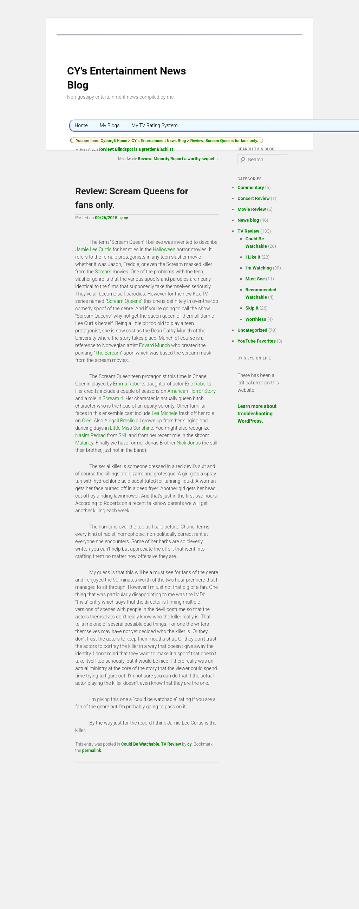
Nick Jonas (189, 443)
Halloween (164, 249)
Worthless (256, 319)
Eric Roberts (198, 384)
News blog (248, 220)
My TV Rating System (154, 125)
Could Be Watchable (140, 744)
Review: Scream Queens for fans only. (224, 140)
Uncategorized (252, 330)
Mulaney (84, 443)
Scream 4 (113, 398)
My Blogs (110, 125)
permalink (91, 750)
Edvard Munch (154, 345)
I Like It (253, 257)
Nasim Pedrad (90, 435)
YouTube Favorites (256, 341)
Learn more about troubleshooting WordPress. (256, 413)
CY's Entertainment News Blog (158, 140)
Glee (86, 420)
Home (80, 125)
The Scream (108, 353)
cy (126, 217)
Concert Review (253, 198)
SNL (123, 435)
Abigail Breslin (119, 420)
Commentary (250, 187)
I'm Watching (259, 268)
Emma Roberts (129, 384)
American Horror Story (192, 391)
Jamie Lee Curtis (93, 249)
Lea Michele (164, 413)
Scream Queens (124, 301)
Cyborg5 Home (114, 140)
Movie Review (251, 209)
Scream (103, 271)
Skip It (252, 308)
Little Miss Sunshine (131, 428)
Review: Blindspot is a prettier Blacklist (136, 149)
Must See (255, 278)
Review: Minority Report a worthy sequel (176, 158)
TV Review (171, 744)
